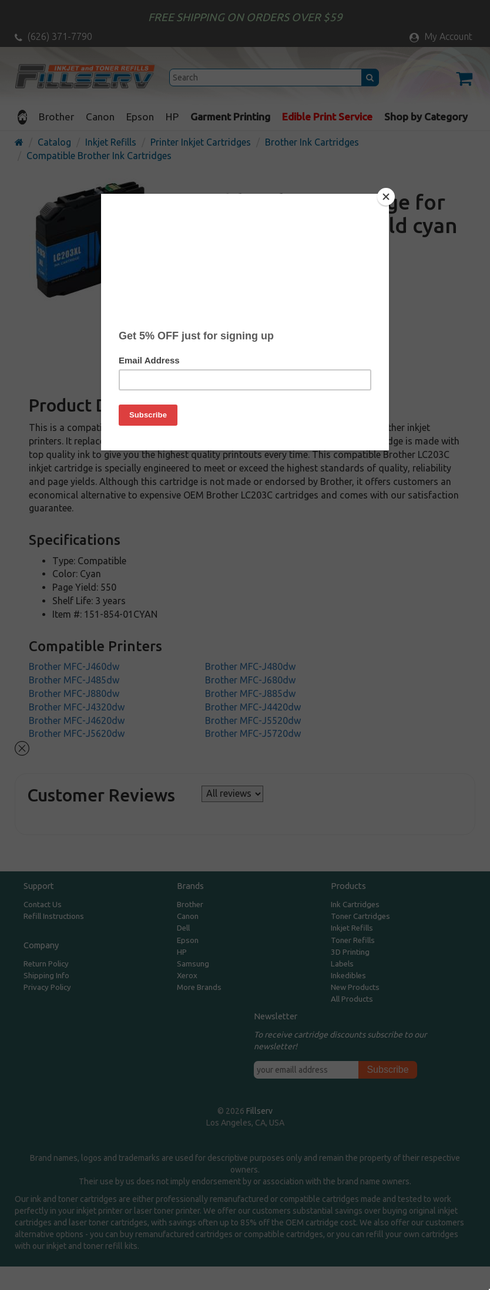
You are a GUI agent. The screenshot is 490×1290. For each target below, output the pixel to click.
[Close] (386, 197)
